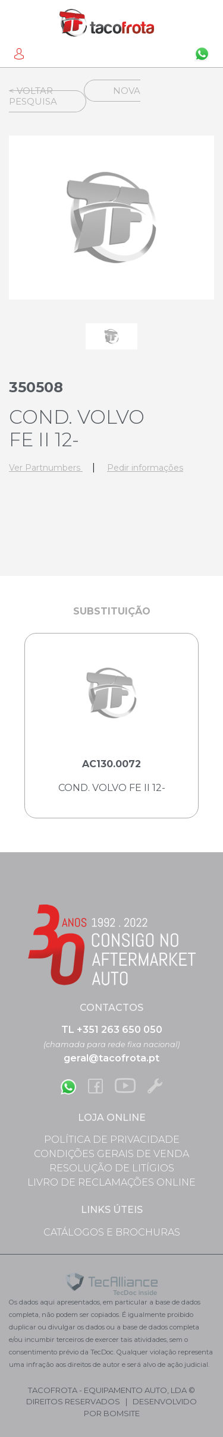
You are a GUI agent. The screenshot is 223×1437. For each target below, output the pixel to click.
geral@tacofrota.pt (111, 1058)
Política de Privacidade (112, 1139)
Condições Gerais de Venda (111, 1153)
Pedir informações (145, 467)
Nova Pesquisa (74, 96)
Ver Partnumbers (46, 467)
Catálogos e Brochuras (111, 1232)
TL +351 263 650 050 (111, 1029)
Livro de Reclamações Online (111, 1182)
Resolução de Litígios (111, 1168)
